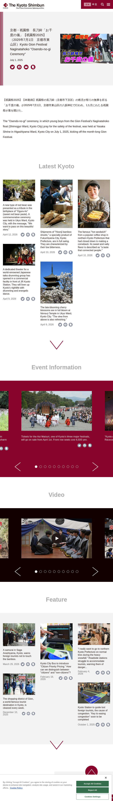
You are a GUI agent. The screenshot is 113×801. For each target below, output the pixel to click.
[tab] (36, 466)
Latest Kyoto (56, 166)
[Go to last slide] (18, 466)
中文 (94, 4)
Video (56, 495)
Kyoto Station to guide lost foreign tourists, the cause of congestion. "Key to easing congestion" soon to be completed (92, 713)
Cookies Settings (93, 797)
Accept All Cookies (92, 784)
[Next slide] (95, 466)
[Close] (106, 778)
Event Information (56, 367)
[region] (56, 788)
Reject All (92, 790)
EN (88, 4)
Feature (56, 599)
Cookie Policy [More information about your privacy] (16, 788)
